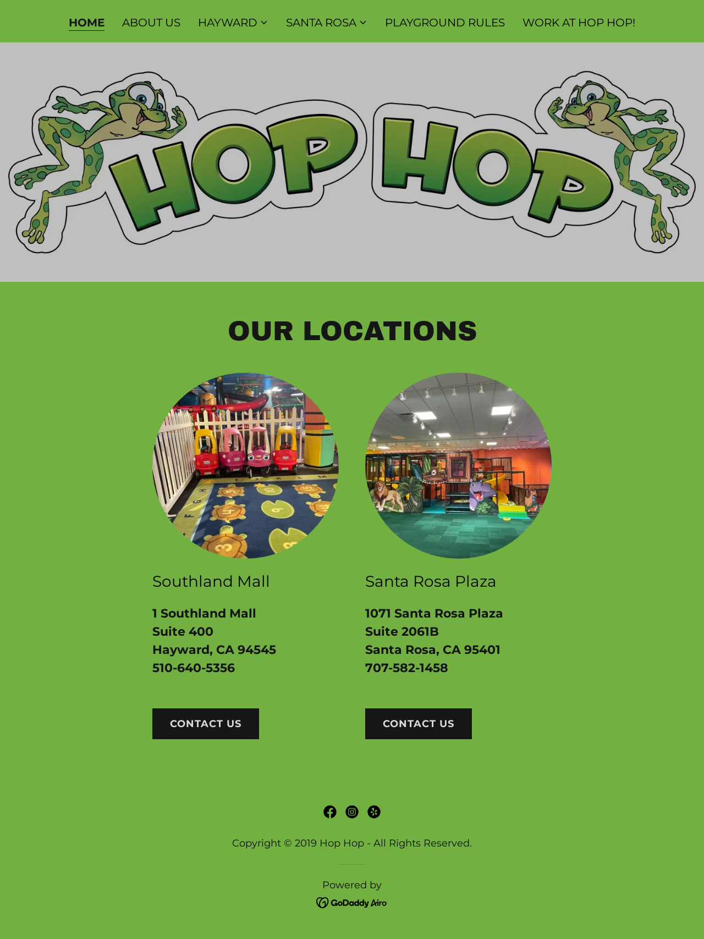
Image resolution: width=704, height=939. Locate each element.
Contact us (205, 724)
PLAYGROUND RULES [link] (445, 22)
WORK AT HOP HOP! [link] (578, 22)
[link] (330, 812)
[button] (233, 22)
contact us (418, 724)
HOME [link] (87, 22)
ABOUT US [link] (151, 22)
